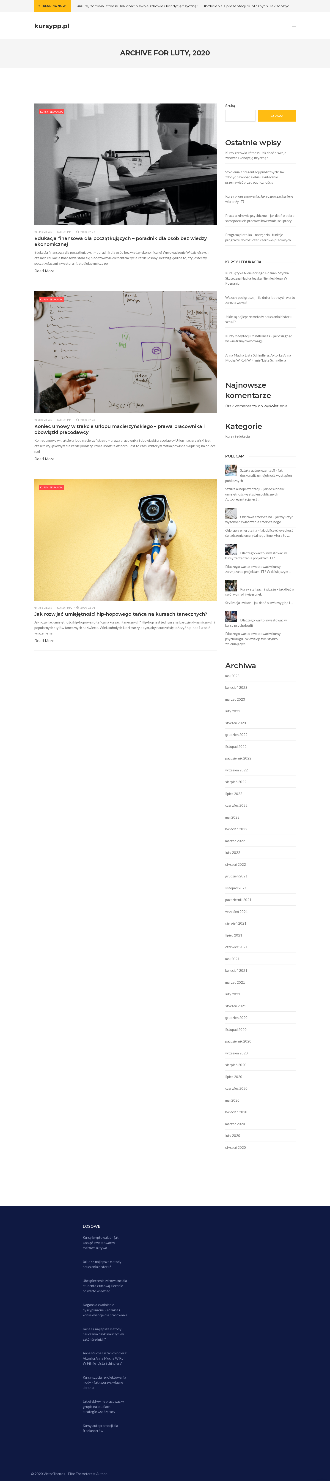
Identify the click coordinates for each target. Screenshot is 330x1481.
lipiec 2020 (233, 1077)
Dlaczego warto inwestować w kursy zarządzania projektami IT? (256, 555)
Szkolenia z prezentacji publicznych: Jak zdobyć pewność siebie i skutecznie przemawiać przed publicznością (254, 177)
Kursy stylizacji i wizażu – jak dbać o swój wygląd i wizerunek (259, 591)
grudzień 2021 (236, 876)
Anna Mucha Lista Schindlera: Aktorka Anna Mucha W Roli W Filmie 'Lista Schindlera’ (258, 357)
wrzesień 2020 (236, 1053)
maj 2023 (232, 676)
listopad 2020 (236, 1029)
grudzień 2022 (236, 734)
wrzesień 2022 (236, 770)
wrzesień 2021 (236, 911)
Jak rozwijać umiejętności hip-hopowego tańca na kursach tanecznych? (120, 614)
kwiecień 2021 (236, 970)
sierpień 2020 (235, 1065)
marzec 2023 (235, 699)
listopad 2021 (236, 888)
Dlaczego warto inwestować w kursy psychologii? (256, 622)
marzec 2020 (235, 1124)
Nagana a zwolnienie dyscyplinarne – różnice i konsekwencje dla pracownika (105, 1310)
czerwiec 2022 (236, 805)
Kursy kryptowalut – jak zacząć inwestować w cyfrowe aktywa (100, 1242)
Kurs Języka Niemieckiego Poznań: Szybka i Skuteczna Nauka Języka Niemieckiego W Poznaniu (257, 278)
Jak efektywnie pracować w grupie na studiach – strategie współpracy (103, 1406)
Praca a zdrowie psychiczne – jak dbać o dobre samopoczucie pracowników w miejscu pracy (259, 218)
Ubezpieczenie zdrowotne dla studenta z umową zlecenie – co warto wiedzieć (105, 1286)
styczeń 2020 (235, 1147)
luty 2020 (232, 1135)
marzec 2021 (235, 982)
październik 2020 (238, 1041)
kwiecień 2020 (236, 1112)
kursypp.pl (64, 232)
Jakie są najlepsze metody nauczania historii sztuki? (258, 319)
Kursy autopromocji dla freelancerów (100, 1428)
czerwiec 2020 (236, 1088)
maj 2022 (232, 817)
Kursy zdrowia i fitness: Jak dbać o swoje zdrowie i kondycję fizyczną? (255, 155)
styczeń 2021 (235, 1006)
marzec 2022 (235, 841)
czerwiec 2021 (236, 947)
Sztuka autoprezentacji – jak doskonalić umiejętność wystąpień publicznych (258, 475)
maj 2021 (232, 959)
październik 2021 (238, 900)
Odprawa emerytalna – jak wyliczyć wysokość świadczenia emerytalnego (259, 519)
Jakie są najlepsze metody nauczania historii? (102, 1264)
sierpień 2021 (235, 923)
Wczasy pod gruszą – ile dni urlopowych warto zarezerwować (260, 300)
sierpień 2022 (235, 782)
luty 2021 (232, 994)
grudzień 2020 (236, 1017)
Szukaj (230, 106)
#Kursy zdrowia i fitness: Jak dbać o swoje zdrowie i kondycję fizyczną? (137, 6)
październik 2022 (238, 758)
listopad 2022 (236, 746)
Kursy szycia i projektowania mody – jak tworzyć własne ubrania (104, 1382)
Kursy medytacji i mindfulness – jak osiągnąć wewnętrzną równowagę (258, 338)
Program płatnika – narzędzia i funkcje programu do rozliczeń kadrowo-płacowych (258, 237)
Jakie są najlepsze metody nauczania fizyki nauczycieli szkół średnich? (103, 1334)
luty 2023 (232, 711)
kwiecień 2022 (236, 829)
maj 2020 (232, 1100)
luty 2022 (232, 852)
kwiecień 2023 (236, 687)
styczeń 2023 (235, 723)
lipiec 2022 (233, 794)
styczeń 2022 (235, 864)
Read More (44, 271)
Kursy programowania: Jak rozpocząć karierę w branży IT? (259, 199)
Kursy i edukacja (51, 111)
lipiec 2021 (233, 935)
